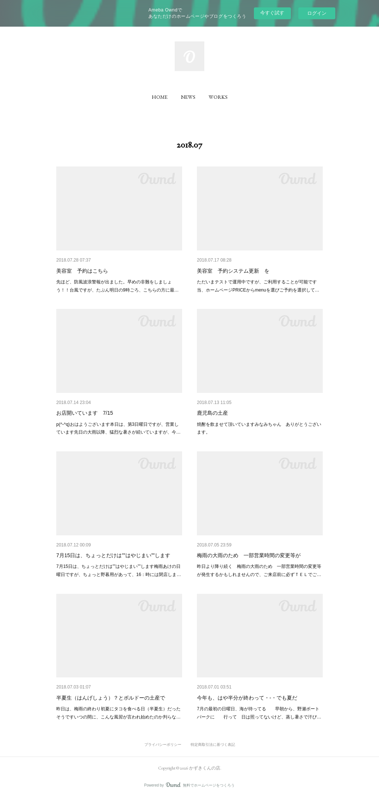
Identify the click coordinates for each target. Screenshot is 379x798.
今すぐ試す (272, 13)
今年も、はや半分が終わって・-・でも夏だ (247, 698)
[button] (160, 97)
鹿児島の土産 (212, 413)
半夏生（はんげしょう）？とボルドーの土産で (110, 698)
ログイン (316, 13)
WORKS (218, 97)
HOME (160, 97)
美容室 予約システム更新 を (233, 271)
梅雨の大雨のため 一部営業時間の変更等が (249, 555)
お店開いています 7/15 (84, 413)
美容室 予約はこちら (82, 271)
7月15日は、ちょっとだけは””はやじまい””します (113, 555)
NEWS (188, 97)
